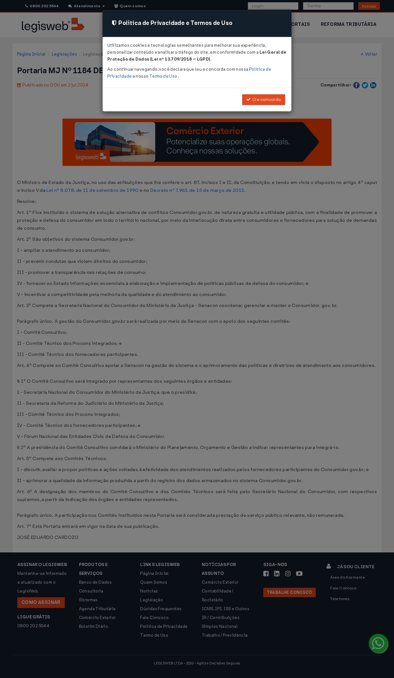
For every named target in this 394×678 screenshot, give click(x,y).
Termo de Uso (163, 76)
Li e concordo (263, 100)
